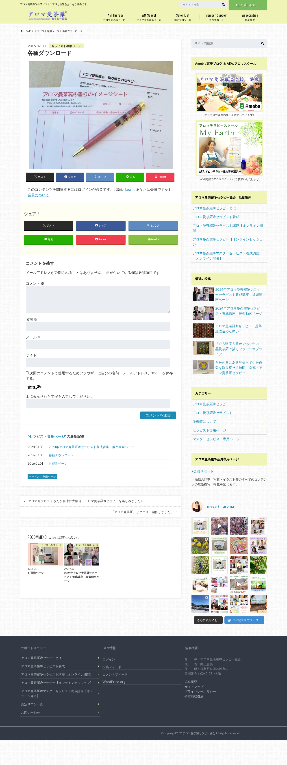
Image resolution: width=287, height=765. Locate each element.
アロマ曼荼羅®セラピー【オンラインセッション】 (225, 239)
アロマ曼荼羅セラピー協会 (200, 724)
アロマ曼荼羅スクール (149, 16)
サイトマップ (194, 677)
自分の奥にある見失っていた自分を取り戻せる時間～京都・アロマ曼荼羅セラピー (227, 361)
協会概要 (250, 16)
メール (33, 338)
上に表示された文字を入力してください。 (60, 397)
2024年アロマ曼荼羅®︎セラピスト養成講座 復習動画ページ (91, 448)
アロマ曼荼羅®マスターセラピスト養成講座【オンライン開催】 (226, 252)
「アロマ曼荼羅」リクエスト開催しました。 (142, 513)
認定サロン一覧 (183, 16)
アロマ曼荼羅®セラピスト (211, 405)
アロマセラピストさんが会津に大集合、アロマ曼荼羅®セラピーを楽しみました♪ (85, 502)
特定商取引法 (194, 687)
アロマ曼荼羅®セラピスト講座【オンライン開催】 (225, 226)
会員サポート (216, 16)
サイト (31, 356)
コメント (35, 284)
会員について (38, 195)
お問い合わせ (247, 4)
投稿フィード (111, 657)
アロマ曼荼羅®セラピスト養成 (214, 216)
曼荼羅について (203, 413)
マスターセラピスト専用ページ (214, 430)
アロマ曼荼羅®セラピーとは (212, 207)
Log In (130, 189)
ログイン (108, 650)
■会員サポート (201, 462)
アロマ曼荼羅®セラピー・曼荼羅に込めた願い (227, 324)
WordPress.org (113, 672)
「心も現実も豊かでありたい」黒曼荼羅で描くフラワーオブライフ (227, 342)
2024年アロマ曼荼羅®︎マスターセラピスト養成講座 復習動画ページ (227, 291)
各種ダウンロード (61, 456)
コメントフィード (115, 665)
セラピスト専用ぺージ (47, 437)
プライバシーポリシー (200, 682)
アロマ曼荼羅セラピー (115, 16)
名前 (31, 320)
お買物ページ (58, 464)
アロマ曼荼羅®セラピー (209, 397)
